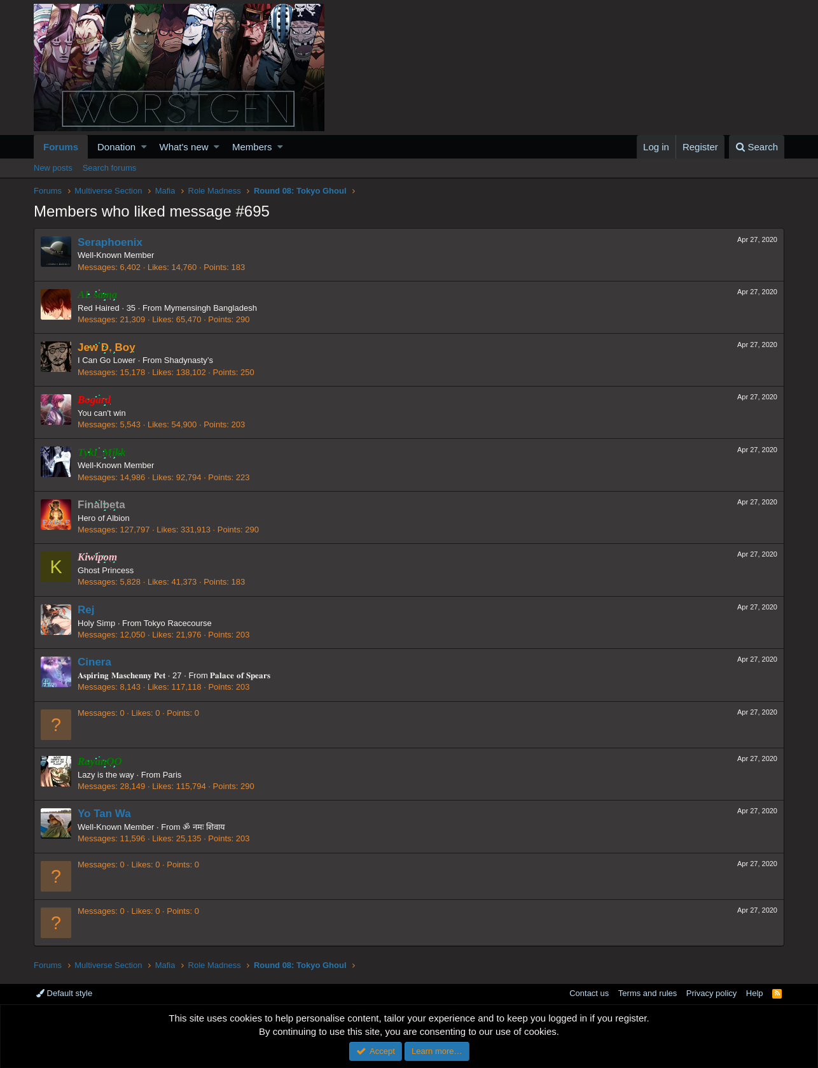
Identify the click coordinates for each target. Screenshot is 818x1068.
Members (252, 146)
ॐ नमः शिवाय (204, 827)
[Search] (756, 147)
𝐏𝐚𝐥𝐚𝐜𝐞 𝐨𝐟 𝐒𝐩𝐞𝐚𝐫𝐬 (240, 675)
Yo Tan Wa (104, 814)
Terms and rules (647, 993)
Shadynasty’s (188, 360)
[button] (144, 147)
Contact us (589, 993)
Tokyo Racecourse (178, 623)
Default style (64, 993)
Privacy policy (711, 993)
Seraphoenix (110, 242)
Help (754, 993)
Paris (172, 775)
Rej (86, 610)
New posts (53, 168)
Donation (116, 146)
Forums (60, 146)
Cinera (94, 662)
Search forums (110, 168)
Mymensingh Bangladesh (210, 308)
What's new (184, 146)
